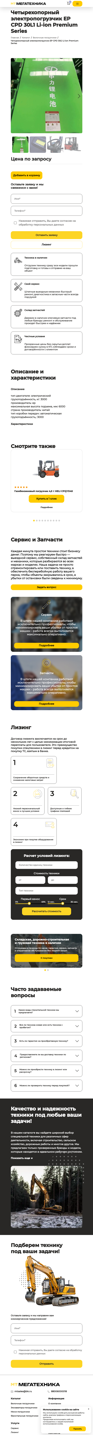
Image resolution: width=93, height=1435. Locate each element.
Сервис (15, 1428)
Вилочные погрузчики (45, 37)
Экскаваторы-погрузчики (24, 1407)
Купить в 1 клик (46, 498)
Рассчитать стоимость (46, 911)
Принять (77, 1429)
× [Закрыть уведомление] (88, 1409)
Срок (62, 899)
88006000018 (59, 1391)
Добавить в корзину (26, 175)
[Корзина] (68, 4)
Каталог (26, 37)
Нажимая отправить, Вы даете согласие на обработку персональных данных (47, 222)
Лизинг (46, 244)
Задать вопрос (46, 587)
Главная (15, 37)
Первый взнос (30, 899)
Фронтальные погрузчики (24, 1416)
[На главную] (28, 3)
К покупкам (46, 958)
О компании (54, 1403)
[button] (14, 96)
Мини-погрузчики (20, 1411)
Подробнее (47, 507)
